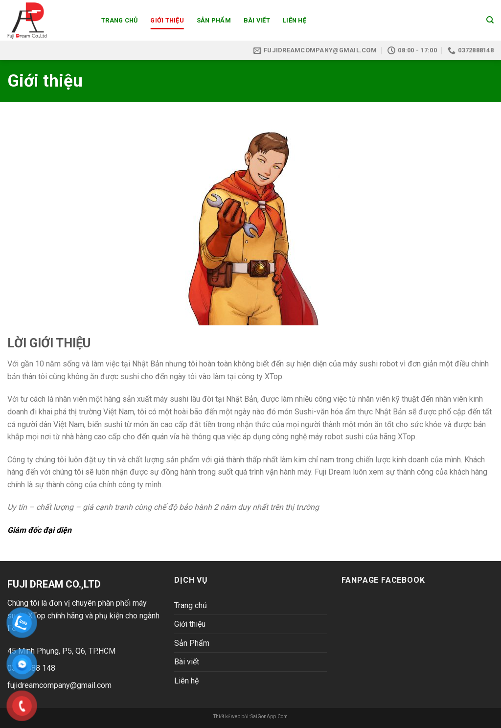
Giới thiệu (167, 20)
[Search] (490, 20)
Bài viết (257, 20)
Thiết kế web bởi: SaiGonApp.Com (250, 716)
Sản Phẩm (214, 20)
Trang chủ (119, 20)
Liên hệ (294, 20)
